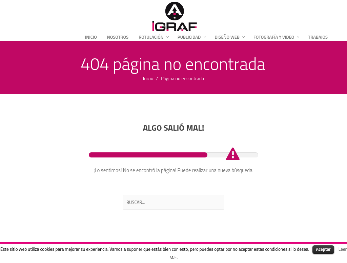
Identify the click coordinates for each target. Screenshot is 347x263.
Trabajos (318, 37)
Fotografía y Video (273, 37)
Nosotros (117, 37)
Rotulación (151, 37)
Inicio (91, 37)
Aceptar (323, 249)
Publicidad (189, 37)
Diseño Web (227, 37)
